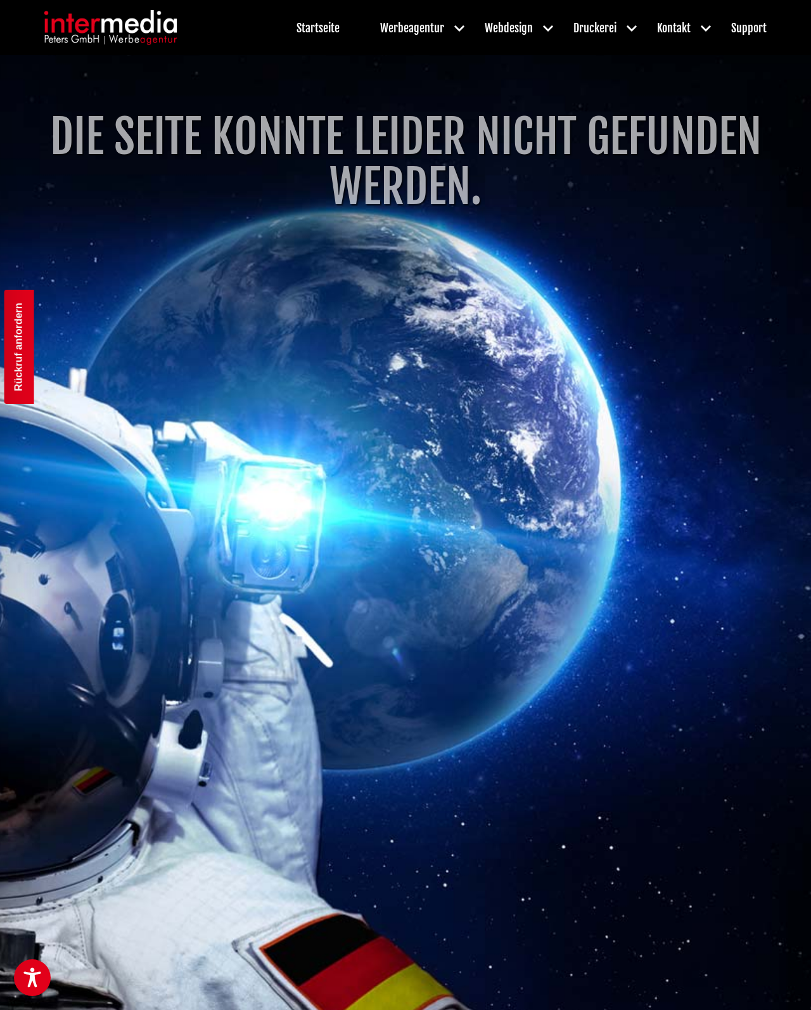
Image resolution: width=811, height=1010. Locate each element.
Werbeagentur (412, 28)
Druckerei (594, 28)
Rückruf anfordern (18, 347)
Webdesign (509, 28)
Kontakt (674, 28)
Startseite (318, 28)
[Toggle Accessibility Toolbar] (32, 977)
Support (749, 28)
